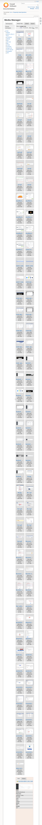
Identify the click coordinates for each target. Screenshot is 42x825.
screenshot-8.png (20, 719)
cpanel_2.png (29, 265)
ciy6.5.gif (19, 152)
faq (7, 43)
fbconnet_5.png (30, 573)
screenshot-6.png (20, 703)
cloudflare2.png (30, 201)
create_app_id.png (21, 363)
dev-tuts (9, 42)
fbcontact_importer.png (22, 590)
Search (38, 5)
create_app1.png (30, 346)
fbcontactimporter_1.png (32, 590)
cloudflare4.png (30, 217)
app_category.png (21, 87)
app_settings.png (30, 87)
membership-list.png (31, 671)
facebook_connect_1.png (32, 363)
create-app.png (20, 346)
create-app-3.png (20, 298)
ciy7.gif (20, 184)
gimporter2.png (20, 638)
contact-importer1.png (32, 249)
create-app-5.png (20, 314)
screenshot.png (30, 752)
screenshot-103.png (21, 736)
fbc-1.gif (29, 492)
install (8, 45)
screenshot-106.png (21, 752)
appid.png (19, 103)
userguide (9, 51)
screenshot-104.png (31, 736)
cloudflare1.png (20, 201)
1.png (19, 38)
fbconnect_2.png (20, 557)
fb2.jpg (19, 492)
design (8, 38)
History (24, 778)
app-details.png (20, 71)
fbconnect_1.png (30, 541)
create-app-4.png (30, 298)
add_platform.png (30, 55)
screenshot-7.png (30, 703)
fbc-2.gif (19, 509)
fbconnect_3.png (30, 557)
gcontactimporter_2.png (22, 622)
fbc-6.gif (19, 541)
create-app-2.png (30, 282)
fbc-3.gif (29, 509)
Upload (27, 23)
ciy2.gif (20, 119)
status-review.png (21, 768)
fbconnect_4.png (20, 573)
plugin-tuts (9, 48)
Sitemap (37, 8)
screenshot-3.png (20, 687)
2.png (29, 38)
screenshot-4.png (30, 687)
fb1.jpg (29, 476)
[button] (25, 28)
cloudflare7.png (20, 249)
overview (9, 46)
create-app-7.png (20, 330)
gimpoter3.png (29, 638)
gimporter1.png (30, 622)
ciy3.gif (29, 119)
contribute (9, 37)
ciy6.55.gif (19, 168)
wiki (8, 52)
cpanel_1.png (19, 265)
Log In (37, 1)
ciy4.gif (20, 136)
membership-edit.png (21, 671)
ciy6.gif (29, 168)
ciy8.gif (29, 184)
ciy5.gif (29, 136)
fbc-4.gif (19, 525)
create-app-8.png (30, 330)
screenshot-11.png (31, 719)
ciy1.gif (29, 103)
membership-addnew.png (32, 654)
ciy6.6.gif (29, 152)
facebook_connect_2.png (22, 379)
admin (8, 32)
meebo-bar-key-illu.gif (22, 654)
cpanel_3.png (19, 282)
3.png (19, 55)
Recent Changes (31, 7)
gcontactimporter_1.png (32, 606)
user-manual (10, 49)
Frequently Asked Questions (19, 12)
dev (8, 40)
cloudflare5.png (20, 233)
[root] (7, 31)
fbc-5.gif (29, 525)
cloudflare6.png (30, 233)
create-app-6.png (30, 314)
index (11, 12)
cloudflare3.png (20, 217)
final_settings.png (21, 606)
